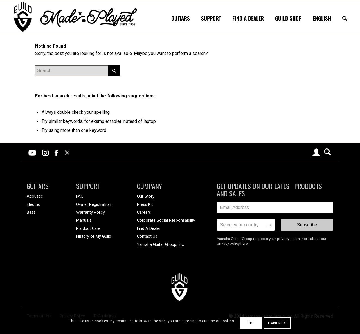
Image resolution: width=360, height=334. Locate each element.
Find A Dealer (149, 228)
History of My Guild (93, 236)
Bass (31, 212)
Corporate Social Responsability (166, 220)
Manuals (83, 220)
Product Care (88, 228)
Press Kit (145, 204)
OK (251, 322)
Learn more (277, 322)
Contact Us (147, 236)
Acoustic (35, 196)
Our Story (145, 196)
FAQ (80, 196)
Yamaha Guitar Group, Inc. (161, 244)
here (244, 243)
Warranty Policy (90, 212)
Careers (144, 212)
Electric (33, 204)
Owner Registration (93, 204)
